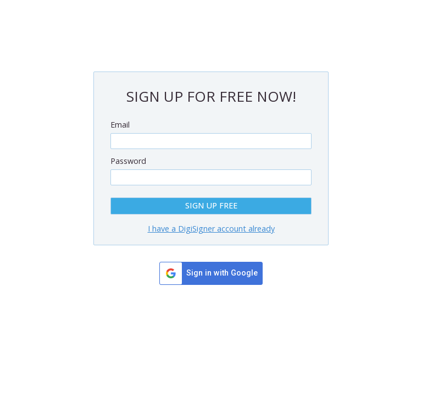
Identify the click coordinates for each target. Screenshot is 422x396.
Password (128, 161)
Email (120, 124)
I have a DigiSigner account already (211, 228)
